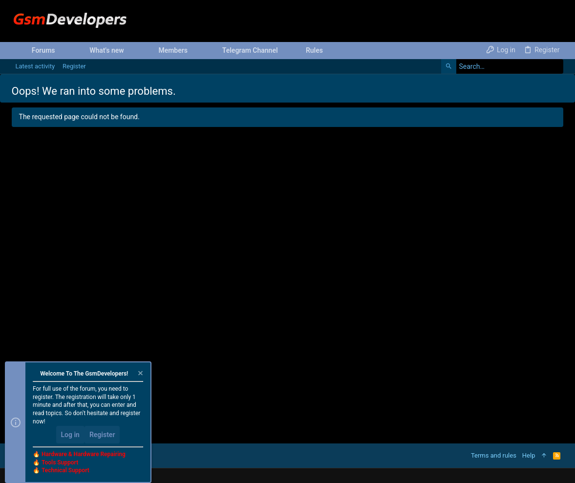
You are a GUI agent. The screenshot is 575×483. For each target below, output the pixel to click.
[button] (62, 50)
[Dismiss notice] (140, 374)
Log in (70, 435)
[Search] (502, 66)
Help (528, 455)
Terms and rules (493, 455)
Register (102, 435)
